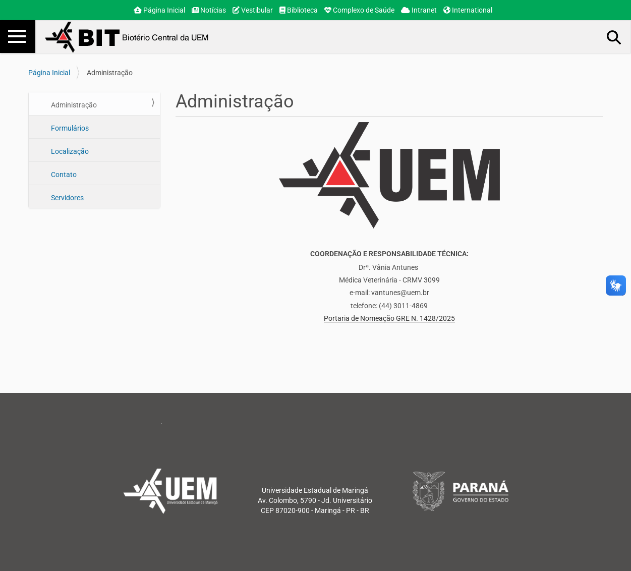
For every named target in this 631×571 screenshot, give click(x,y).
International (467, 10)
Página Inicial (159, 10)
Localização (69, 151)
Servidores (66, 198)
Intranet (419, 10)
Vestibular (253, 10)
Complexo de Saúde (359, 10)
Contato (63, 174)
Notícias (209, 10)
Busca (614, 37)
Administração (73, 105)
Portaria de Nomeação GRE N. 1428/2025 (389, 318)
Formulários (69, 128)
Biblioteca (298, 10)
